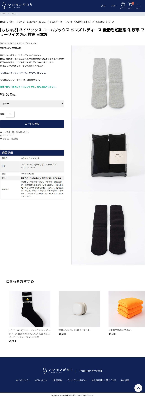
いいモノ (14, 13)
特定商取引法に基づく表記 (104, 380)
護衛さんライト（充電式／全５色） (75, 330)
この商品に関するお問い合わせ (14, 132)
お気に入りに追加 (9, 139)
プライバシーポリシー (77, 380)
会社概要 (125, 380)
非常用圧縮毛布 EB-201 (119, 330)
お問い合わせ (41, 380)
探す (113, 5)
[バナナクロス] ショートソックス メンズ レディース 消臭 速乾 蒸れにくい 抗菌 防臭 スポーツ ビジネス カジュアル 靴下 (29, 334)
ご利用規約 (57, 380)
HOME (3, 13)
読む (103, 5)
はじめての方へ (23, 380)
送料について (7, 135)
